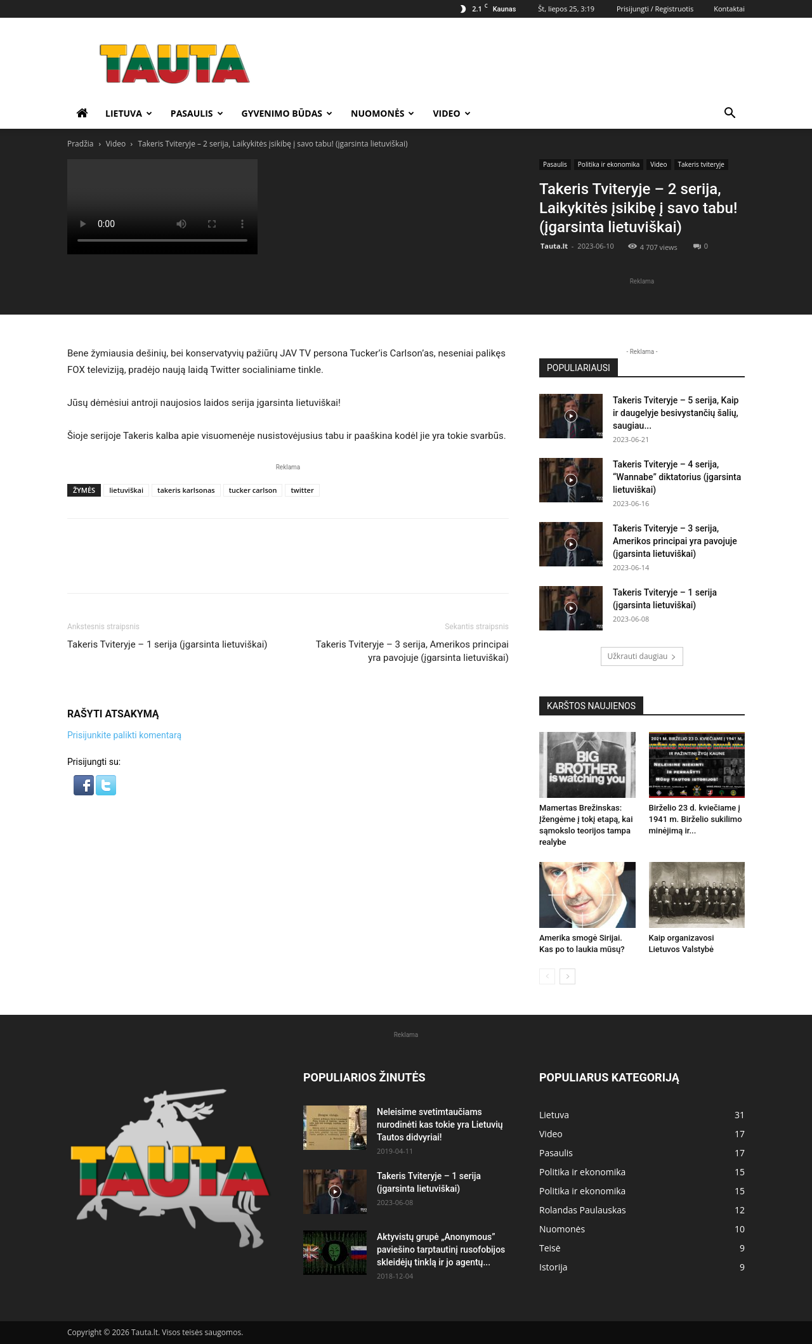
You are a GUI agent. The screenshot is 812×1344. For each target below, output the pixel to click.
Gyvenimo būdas (287, 113)
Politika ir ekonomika (608, 164)
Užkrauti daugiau (642, 656)
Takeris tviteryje (701, 164)
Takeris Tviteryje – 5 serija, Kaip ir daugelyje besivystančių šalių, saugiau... (675, 413)
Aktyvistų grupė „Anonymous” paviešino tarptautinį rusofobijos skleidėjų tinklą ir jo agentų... (441, 1249)
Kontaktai (729, 8)
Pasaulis (197, 113)
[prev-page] (547, 976)
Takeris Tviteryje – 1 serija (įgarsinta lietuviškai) (167, 644)
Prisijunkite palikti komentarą (124, 735)
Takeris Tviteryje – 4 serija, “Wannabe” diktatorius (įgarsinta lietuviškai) (677, 477)
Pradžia (80, 143)
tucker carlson (253, 490)
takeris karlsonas (186, 490)
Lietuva (128, 113)
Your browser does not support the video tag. (162, 206)
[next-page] (567, 976)
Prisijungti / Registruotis (655, 8)
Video (451, 113)
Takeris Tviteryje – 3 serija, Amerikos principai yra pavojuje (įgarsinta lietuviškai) (412, 651)
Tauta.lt (554, 246)
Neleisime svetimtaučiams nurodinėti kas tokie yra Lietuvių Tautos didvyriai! (440, 1124)
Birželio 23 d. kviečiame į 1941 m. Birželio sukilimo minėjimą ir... (695, 819)
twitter (302, 490)
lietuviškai (126, 490)
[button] (729, 114)
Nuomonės (382, 113)
